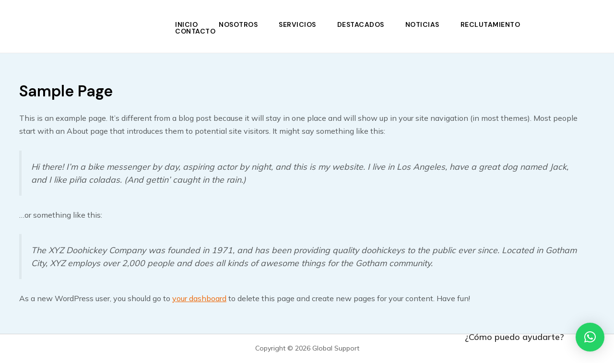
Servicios (297, 24)
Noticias (422, 24)
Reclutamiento (490, 24)
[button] (590, 337)
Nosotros (238, 24)
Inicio (186, 24)
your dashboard (199, 298)
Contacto (195, 31)
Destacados (360, 24)
